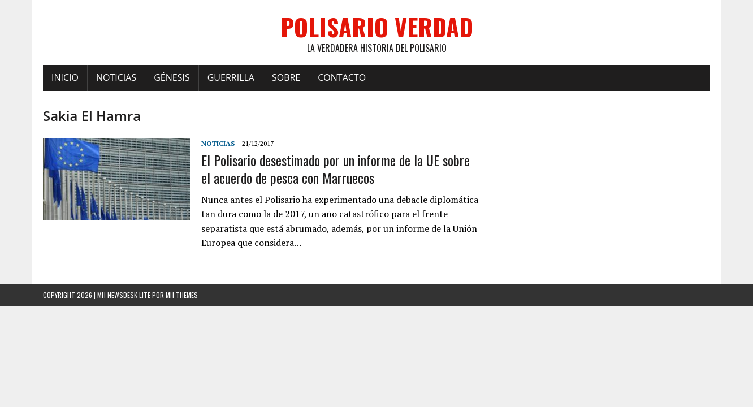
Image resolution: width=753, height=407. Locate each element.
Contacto (342, 77)
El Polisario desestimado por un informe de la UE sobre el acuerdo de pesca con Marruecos (335, 169)
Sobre (286, 77)
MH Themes (182, 295)
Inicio (65, 77)
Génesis (171, 77)
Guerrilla (230, 77)
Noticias (116, 77)
